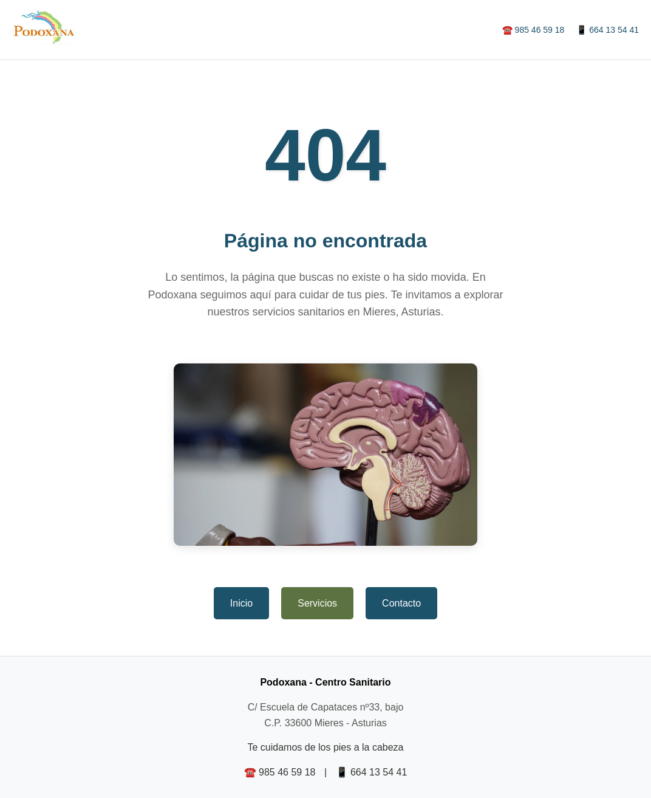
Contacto (401, 603)
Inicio (241, 603)
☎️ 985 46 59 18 (533, 30)
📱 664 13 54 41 (607, 30)
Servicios (317, 603)
